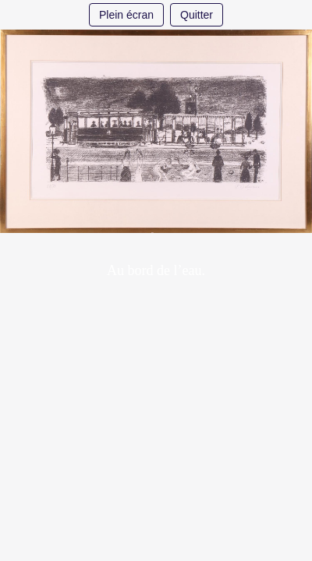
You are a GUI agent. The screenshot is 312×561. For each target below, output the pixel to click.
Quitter (196, 15)
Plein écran (126, 15)
